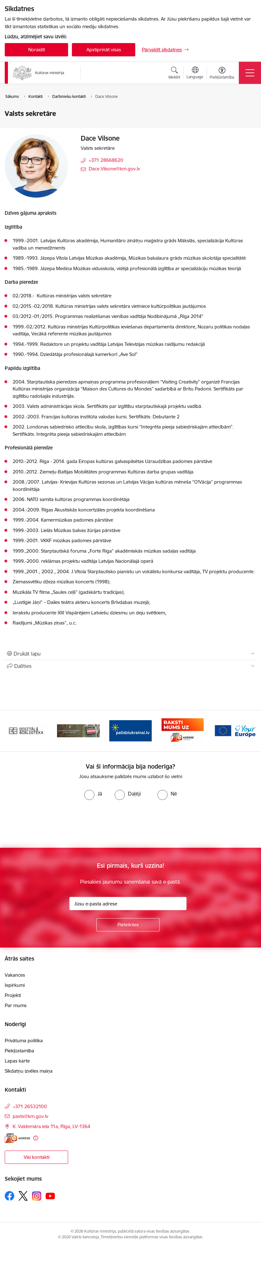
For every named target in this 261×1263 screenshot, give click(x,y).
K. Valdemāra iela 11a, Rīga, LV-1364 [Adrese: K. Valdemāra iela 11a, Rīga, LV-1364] (51, 1126)
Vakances (15, 975)
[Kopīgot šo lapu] (130, 666)
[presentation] (53, 824)
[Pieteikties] (128, 924)
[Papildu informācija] (35, 1138)
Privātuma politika (24, 1041)
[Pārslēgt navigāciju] (250, 73)
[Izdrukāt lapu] (130, 654)
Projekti (13, 995)
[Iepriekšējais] (13, 731)
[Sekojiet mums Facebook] (9, 1196)
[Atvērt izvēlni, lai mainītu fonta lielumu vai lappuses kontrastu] (222, 73)
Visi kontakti (36, 1157)
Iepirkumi (15, 985)
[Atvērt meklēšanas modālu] (174, 73)
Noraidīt (36, 50)
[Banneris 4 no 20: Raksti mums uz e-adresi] (183, 730)
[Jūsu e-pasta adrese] (128, 903)
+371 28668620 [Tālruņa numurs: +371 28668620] (106, 160)
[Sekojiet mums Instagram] (36, 1196)
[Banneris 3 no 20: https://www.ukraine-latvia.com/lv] (130, 730)
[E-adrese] (17, 1138)
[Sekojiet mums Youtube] (50, 1195)
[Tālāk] (248, 731)
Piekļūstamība (19, 1051)
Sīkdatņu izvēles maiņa (29, 1071)
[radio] (93, 793)
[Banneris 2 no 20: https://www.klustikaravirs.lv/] (78, 730)
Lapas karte (17, 1061)
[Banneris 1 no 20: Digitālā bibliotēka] (26, 730)
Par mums (16, 1005)
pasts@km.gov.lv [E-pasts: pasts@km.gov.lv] (30, 1116)
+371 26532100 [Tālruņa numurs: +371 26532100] (30, 1106)
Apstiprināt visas (103, 50)
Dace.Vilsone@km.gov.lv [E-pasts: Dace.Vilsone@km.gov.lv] (114, 169)
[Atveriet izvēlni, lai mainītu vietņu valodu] (195, 73)
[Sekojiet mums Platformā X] (23, 1196)
